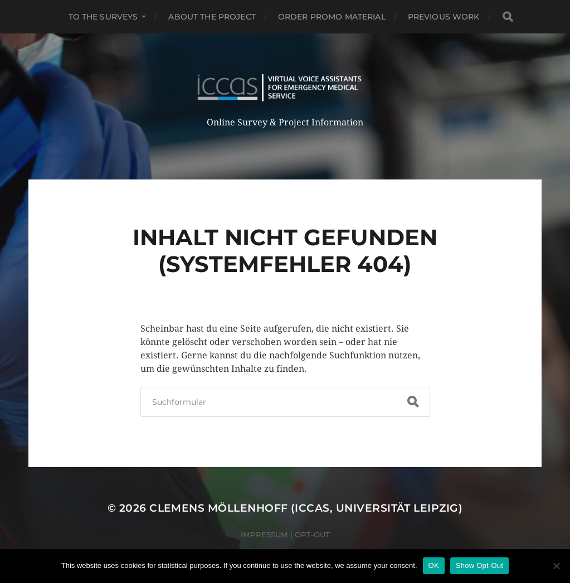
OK (433, 565)
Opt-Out (312, 534)
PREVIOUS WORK (444, 17)
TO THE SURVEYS (103, 17)
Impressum (264, 534)
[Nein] (556, 565)
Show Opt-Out (479, 565)
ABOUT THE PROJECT (211, 17)
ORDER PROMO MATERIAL (332, 17)
